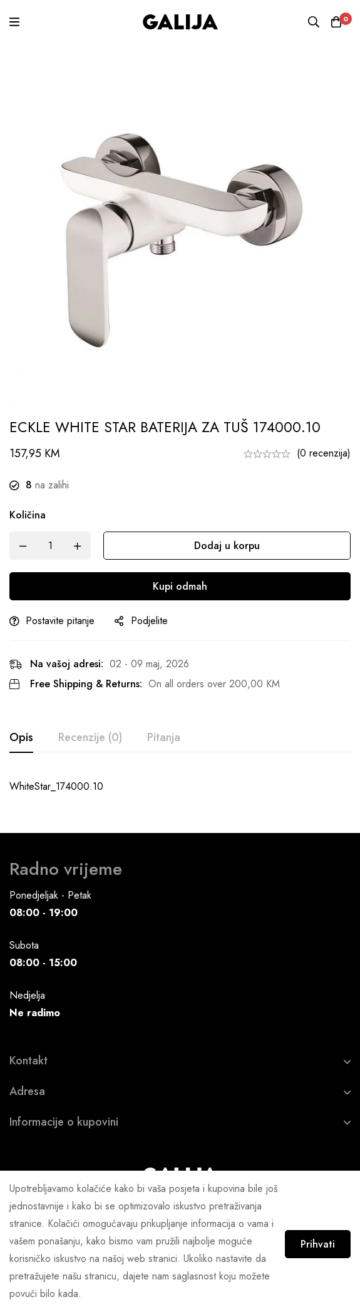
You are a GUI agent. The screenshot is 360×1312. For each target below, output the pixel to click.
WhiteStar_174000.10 (56, 786)
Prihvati (308, 1238)
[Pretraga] (309, 22)
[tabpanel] (180, 786)
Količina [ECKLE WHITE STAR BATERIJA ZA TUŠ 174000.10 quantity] (27, 515)
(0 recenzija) (324, 453)
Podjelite (149, 620)
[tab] (21, 738)
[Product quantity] (50, 546)
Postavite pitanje (60, 620)
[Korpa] (334, 22)
